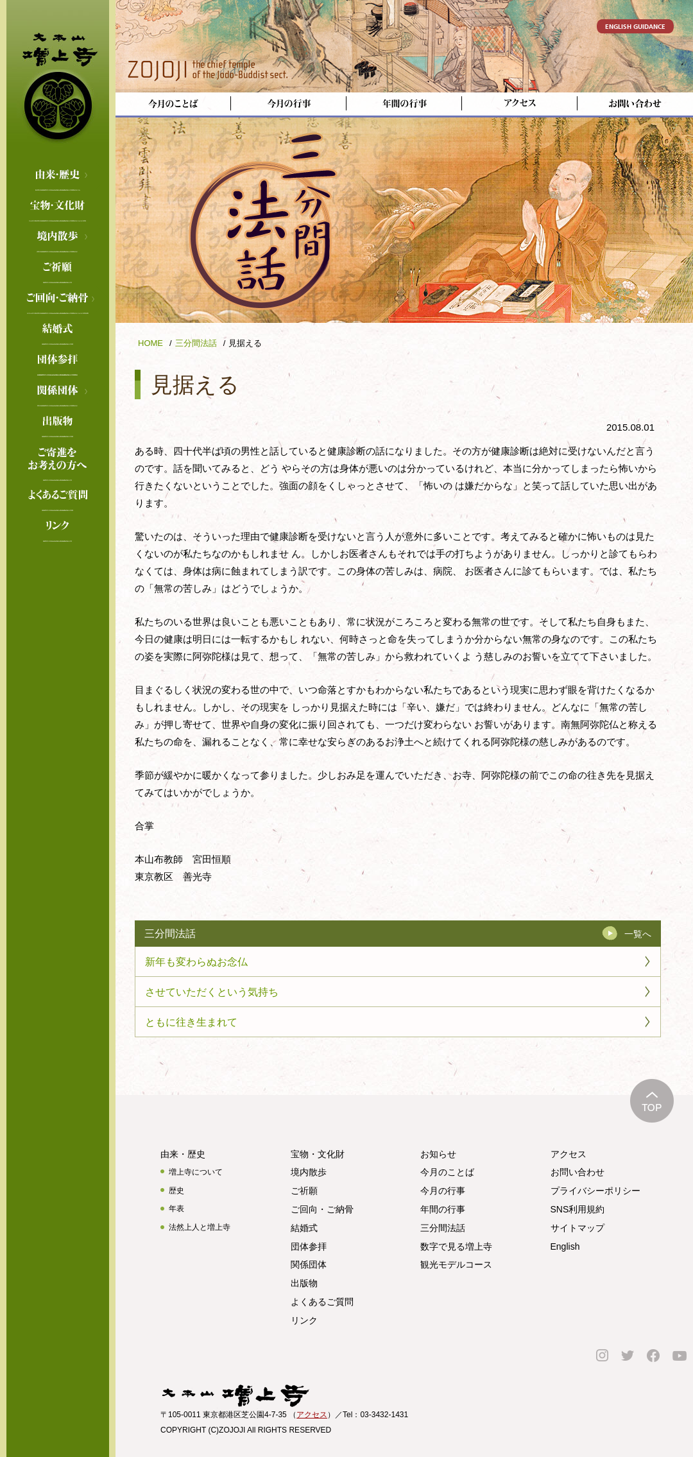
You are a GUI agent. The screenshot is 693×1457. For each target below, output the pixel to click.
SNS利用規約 (578, 1209)
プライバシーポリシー (595, 1190)
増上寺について (196, 1172)
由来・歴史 (57, 175)
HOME (150, 343)
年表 (176, 1208)
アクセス (568, 1154)
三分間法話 (196, 343)
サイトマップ (577, 1228)
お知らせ (438, 1154)
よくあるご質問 (57, 496)
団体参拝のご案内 (57, 360)
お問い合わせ (577, 1172)
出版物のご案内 (57, 422)
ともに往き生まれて (191, 1022)
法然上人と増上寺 (199, 1227)
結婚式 (57, 330)
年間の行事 (442, 1209)
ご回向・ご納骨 (57, 299)
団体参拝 (309, 1246)
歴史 (176, 1190)
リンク (57, 527)
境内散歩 (57, 237)
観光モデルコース (456, 1264)
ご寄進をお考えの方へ (57, 453)
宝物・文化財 (57, 206)
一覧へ (637, 934)
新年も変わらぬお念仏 (196, 961)
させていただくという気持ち (211, 992)
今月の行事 (442, 1190)
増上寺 (57, 80)
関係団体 (57, 391)
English (565, 1246)
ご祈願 (57, 268)
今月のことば (447, 1172)
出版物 (304, 1283)
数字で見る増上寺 (456, 1246)
